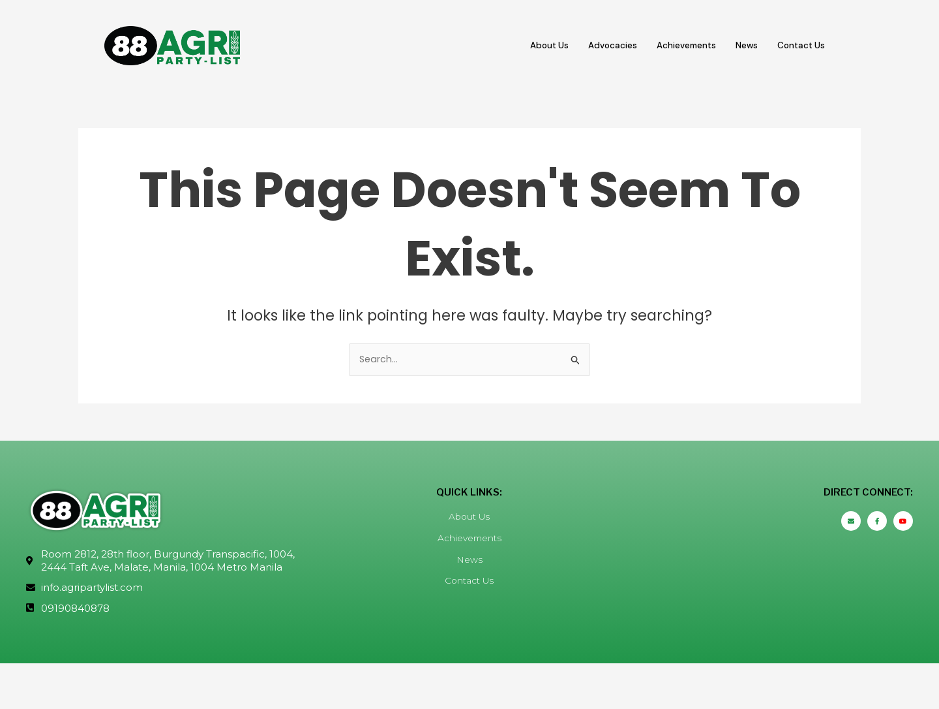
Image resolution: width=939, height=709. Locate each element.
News (739, 45)
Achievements (672, 45)
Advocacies (591, 45)
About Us (522, 45)
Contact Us (798, 45)
